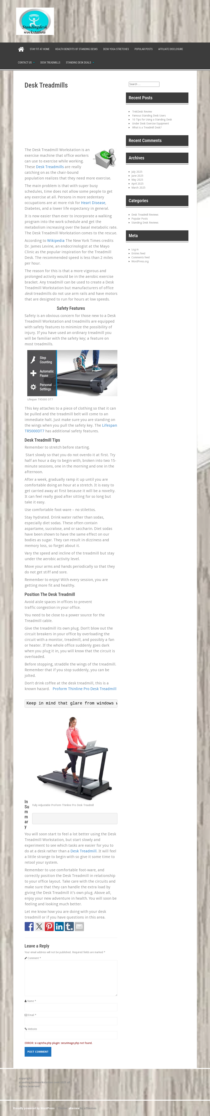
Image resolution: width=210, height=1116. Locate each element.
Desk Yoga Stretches (116, 49)
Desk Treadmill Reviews (144, 214)
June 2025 (137, 175)
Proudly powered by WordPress (34, 1108)
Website (32, 1029)
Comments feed (140, 257)
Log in (135, 249)
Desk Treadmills (50, 62)
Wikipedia (56, 240)
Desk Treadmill (83, 851)
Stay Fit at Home (40, 49)
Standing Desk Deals (78, 62)
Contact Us (25, 62)
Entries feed (138, 253)
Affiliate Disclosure (170, 49)
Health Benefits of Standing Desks (76, 49)
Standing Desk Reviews (144, 222)
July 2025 (136, 171)
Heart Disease (93, 202)
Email (32, 1015)
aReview (74, 1108)
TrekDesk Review (142, 111)
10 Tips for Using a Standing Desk (152, 119)
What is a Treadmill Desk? (147, 127)
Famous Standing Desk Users (149, 115)
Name (31, 1001)
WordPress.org (140, 261)
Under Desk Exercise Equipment (150, 123)
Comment (34, 958)
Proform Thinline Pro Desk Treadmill (84, 689)
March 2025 (138, 187)
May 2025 (137, 179)
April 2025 (137, 183)
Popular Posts (143, 49)
